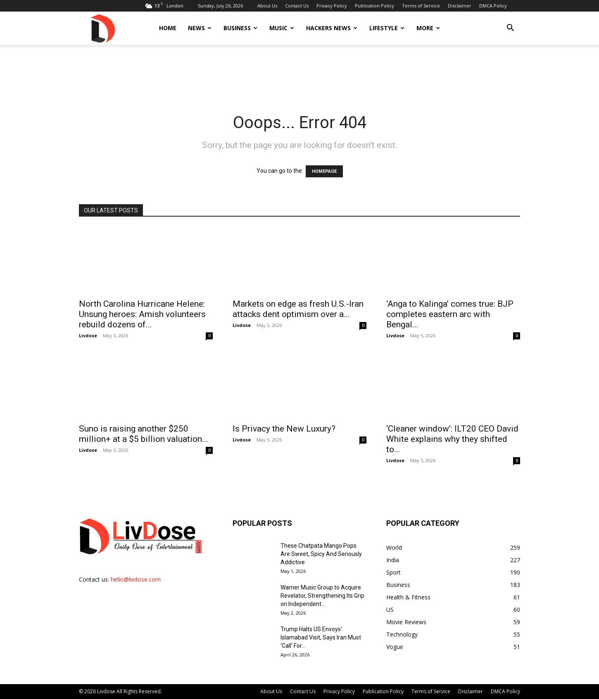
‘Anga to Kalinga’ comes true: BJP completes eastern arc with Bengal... (449, 314)
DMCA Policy (493, 5)
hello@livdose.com (136, 579)
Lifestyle (386, 28)
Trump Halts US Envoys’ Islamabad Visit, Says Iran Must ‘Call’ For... (320, 637)
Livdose (88, 335)
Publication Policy (374, 5)
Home (167, 28)
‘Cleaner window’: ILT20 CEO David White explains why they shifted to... (452, 439)
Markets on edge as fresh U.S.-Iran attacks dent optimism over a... (298, 309)
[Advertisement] (299, 73)
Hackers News (331, 28)
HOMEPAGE (324, 171)
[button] (510, 29)
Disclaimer (459, 5)
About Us (267, 5)
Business (240, 28)
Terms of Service (421, 5)
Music (281, 28)
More (428, 28)
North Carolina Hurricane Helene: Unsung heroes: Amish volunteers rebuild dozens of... (142, 314)
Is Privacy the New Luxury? (284, 429)
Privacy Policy (331, 5)
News (200, 28)
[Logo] (102, 28)
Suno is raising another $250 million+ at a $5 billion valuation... (143, 434)
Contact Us (297, 5)
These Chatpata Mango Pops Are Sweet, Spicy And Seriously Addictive (321, 553)
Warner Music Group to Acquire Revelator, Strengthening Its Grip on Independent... (322, 595)
